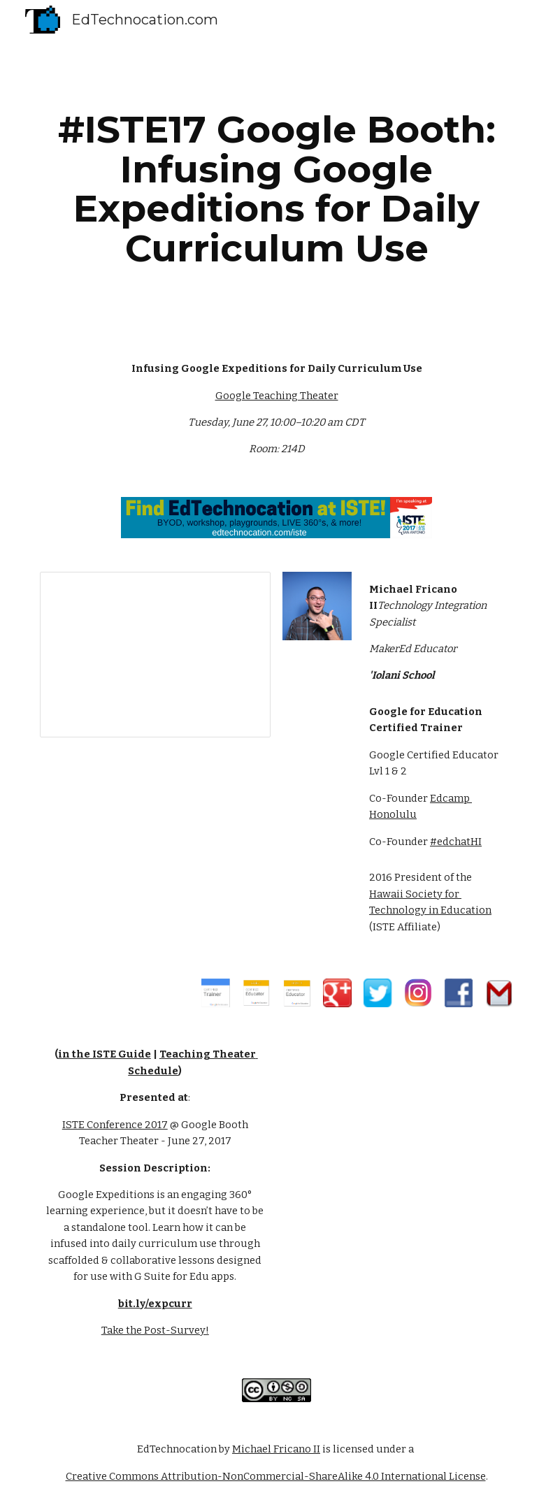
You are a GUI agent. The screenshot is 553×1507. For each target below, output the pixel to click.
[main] (277, 188)
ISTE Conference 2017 (115, 1124)
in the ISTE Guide (104, 1054)
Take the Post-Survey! (155, 1330)
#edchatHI (456, 841)
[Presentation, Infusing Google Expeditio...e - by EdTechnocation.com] (155, 654)
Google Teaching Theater (276, 395)
